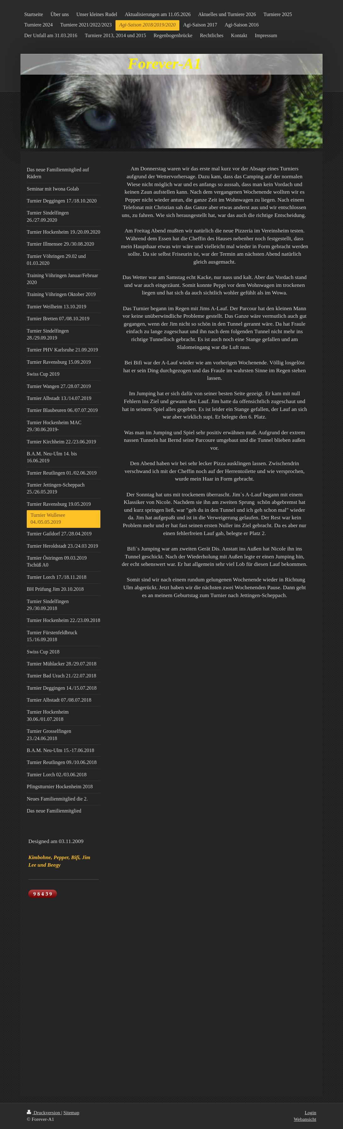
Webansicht (305, 1119)
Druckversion (44, 1112)
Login (310, 1112)
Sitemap (71, 1112)
